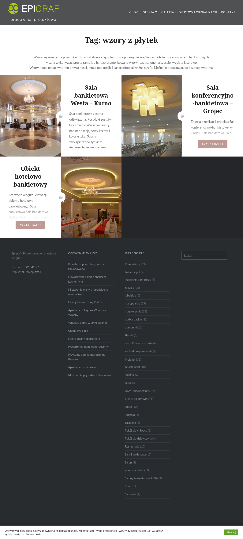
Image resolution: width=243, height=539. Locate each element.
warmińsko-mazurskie (139, 343)
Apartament (132, 367)
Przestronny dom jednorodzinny (88, 346)
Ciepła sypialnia (78, 330)
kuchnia (130, 414)
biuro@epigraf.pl (31, 271)
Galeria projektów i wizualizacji (189, 12)
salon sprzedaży (135, 470)
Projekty (130, 359)
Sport (128, 486)
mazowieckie (133, 311)
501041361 (32, 267)
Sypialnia (130, 494)
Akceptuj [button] (231, 532)
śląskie (129, 335)
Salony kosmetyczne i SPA (141, 478)
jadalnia (130, 374)
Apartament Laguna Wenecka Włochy (87, 312)
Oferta (148, 12)
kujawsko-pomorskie (138, 279)
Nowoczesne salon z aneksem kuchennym (87, 279)
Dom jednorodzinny (137, 391)
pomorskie (131, 327)
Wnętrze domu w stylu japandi (87, 322)
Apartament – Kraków (82, 367)
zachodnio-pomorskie (138, 351)
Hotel (128, 406)
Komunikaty (132, 264)
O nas (134, 12)
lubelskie (130, 295)
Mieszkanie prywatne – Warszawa (89, 375)
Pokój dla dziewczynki (139, 438)
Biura (128, 383)
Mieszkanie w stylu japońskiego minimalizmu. (88, 292)
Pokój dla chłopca (136, 430)
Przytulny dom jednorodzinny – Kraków (88, 357)
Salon (128, 462)
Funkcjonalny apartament (84, 338)
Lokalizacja (132, 272)
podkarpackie (133, 319)
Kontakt (228, 12)
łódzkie (129, 287)
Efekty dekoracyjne (137, 398)
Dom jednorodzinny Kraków (86, 302)
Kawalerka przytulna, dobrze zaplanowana (86, 266)
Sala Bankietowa (135, 454)
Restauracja (132, 446)
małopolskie (132, 303)
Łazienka (130, 422)
